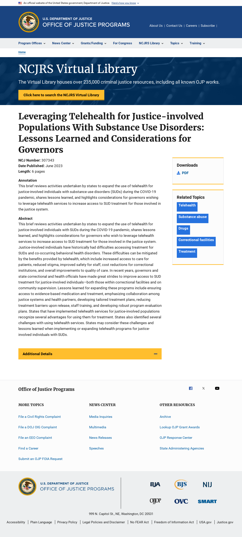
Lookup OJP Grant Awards (180, 427)
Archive (165, 417)
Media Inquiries (100, 417)
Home (22, 52)
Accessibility (16, 522)
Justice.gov (225, 522)
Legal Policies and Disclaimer (104, 522)
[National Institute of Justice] (207, 488)
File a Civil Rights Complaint (39, 417)
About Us (156, 26)
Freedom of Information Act (174, 522)
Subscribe (208, 26)
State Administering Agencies (182, 448)
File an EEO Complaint (35, 438)
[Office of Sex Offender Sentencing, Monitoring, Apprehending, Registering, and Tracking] (207, 504)
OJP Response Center (176, 438)
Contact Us (174, 26)
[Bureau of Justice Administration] (155, 488)
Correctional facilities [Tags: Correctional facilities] (196, 240)
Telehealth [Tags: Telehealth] (187, 205)
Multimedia (97, 427)
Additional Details (37, 354)
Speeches (96, 448)
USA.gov (205, 522)
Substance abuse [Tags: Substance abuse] (193, 217)
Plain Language (41, 522)
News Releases (100, 438)
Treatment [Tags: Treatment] (187, 251)
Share (223, 28)
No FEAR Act (139, 522)
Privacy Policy (67, 522)
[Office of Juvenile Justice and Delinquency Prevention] (155, 505)
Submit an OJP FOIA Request (40, 459)
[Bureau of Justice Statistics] (181, 490)
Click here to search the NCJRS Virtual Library (61, 95)
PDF (185, 173)
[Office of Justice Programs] (28, 22)
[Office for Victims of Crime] (181, 504)
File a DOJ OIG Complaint (37, 427)
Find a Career (28, 448)
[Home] (86, 22)
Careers (191, 26)
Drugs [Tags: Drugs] (183, 228)
